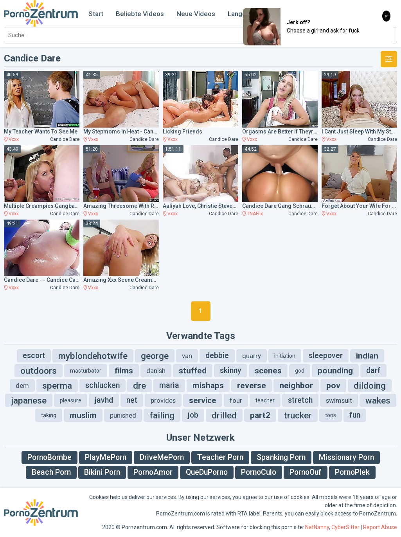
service (202, 400)
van (187, 356)
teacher (265, 400)
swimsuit (339, 400)
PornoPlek (352, 472)
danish (155, 371)
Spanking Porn (281, 457)
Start (95, 14)
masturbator (85, 371)
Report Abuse (380, 527)
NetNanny (317, 527)
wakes (377, 400)
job (193, 415)
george (155, 356)
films (124, 370)
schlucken (102, 385)
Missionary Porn (346, 457)
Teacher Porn (220, 457)
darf (373, 370)
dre (139, 385)
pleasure (70, 400)
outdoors (38, 371)
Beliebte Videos (140, 14)
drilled (224, 415)
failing (161, 415)
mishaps (208, 385)
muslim (83, 415)
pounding (335, 370)
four (236, 400)
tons (330, 415)
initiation (284, 356)
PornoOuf (306, 472)
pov (333, 385)
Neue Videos (195, 14)
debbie (217, 355)
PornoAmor (153, 472)
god (299, 371)
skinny (230, 370)
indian (367, 355)
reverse (251, 385)
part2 (260, 415)
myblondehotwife (93, 356)
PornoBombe (49, 457)
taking (48, 415)
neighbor (296, 385)
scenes (268, 370)
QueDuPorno (207, 472)
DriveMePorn (162, 457)
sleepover (326, 355)
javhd (104, 400)
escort (34, 355)
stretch (300, 400)
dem (22, 385)
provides (163, 400)
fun (354, 415)
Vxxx (14, 139)
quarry (251, 356)
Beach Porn (51, 472)
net (131, 400)
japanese (29, 400)
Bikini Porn (102, 472)
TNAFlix (255, 213)
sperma (57, 385)
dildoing (370, 385)
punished (123, 415)
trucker (298, 415)
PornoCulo (258, 472)
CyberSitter (345, 527)
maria (169, 385)
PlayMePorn (105, 457)
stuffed (193, 370)
